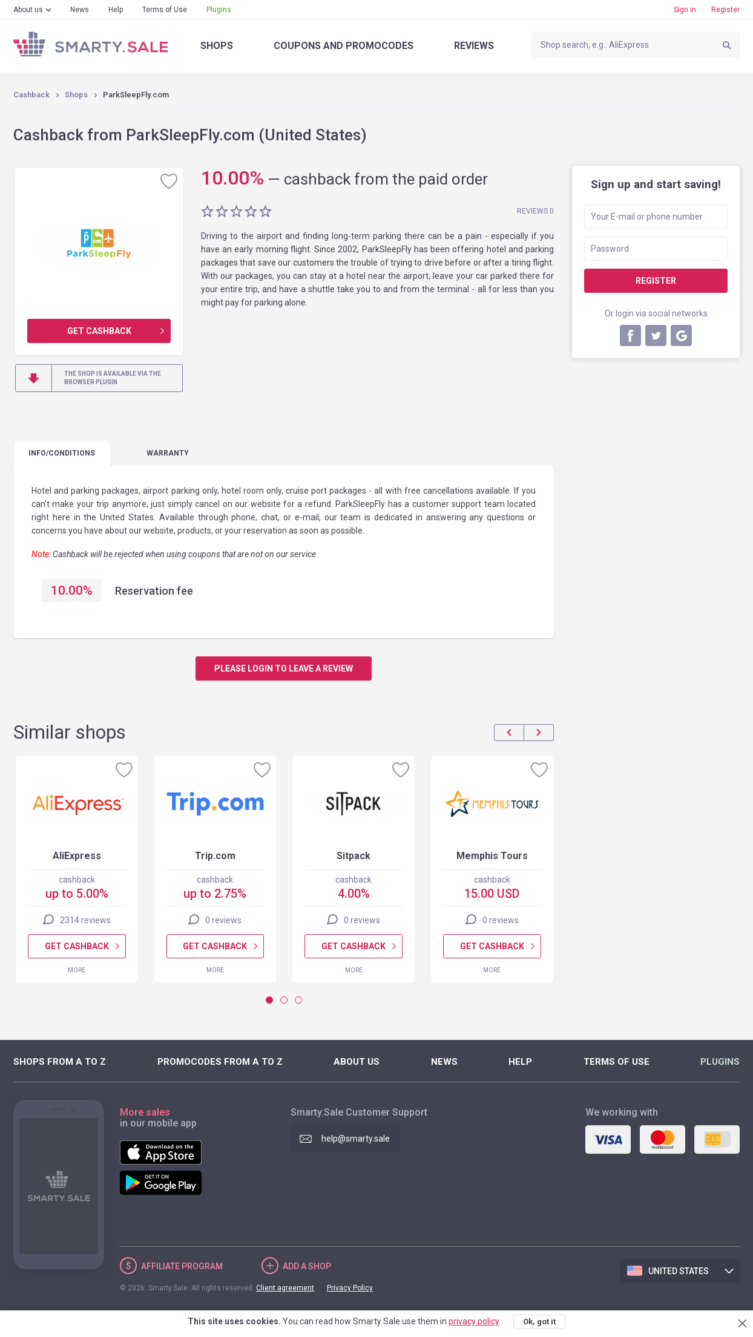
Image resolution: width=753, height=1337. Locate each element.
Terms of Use (164, 9)
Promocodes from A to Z (220, 1061)
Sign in (685, 9)
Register (725, 9)
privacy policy (474, 1321)
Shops (216, 45)
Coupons (343, 45)
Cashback (31, 94)
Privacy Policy (350, 1288)
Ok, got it (539, 1321)
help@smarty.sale (355, 1138)
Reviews (474, 45)
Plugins (218, 9)
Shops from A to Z (59, 1061)
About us (28, 9)
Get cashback (99, 331)
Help (115, 9)
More (76, 970)
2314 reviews (85, 920)
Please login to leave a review (283, 668)
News (79, 9)
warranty (167, 453)
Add (307, 1266)
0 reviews (223, 920)
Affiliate (182, 1266)
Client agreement (285, 1288)
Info (61, 453)
